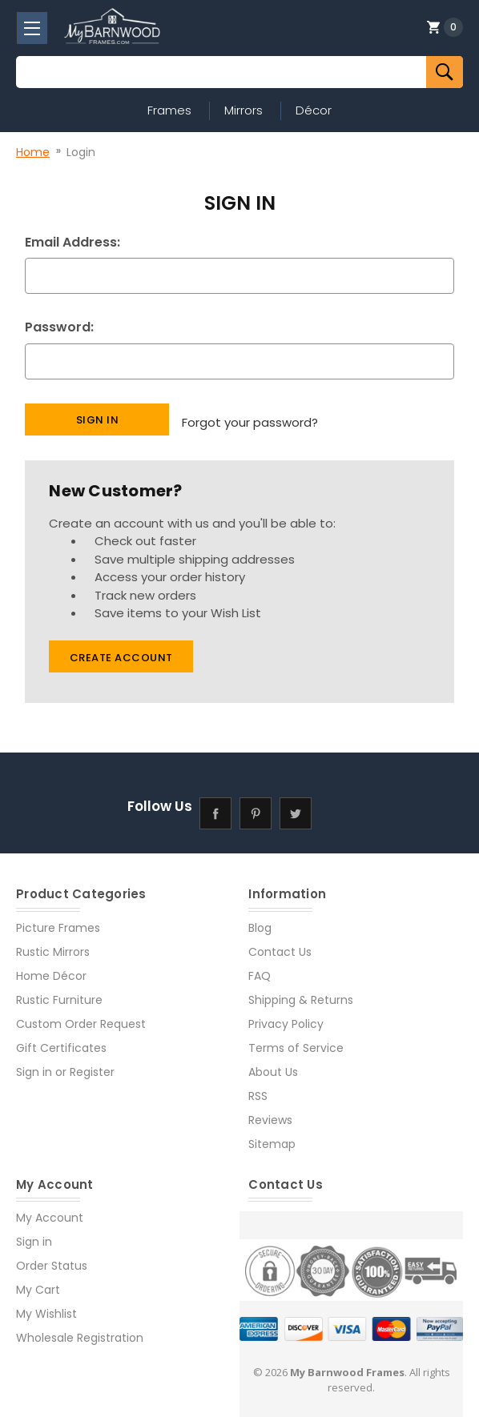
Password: (59, 327)
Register (92, 1065)
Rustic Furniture (59, 993)
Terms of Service (296, 1041)
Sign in (34, 1065)
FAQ (259, 969)
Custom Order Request (81, 1017)
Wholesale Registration (79, 1331)
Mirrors (243, 110)
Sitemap (272, 1137)
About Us (273, 1065)
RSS (258, 1089)
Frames (169, 110)
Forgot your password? (250, 418)
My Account (49, 1210)
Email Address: (72, 242)
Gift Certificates (61, 1041)
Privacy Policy (286, 1017)
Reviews (270, 1113)
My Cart (38, 1282)
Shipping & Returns (300, 993)
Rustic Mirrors (53, 945)
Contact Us (280, 945)
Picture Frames (58, 921)
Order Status (51, 1258)
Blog (260, 921)
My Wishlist (46, 1307)
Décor (314, 110)
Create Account (121, 650)
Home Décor (51, 969)
